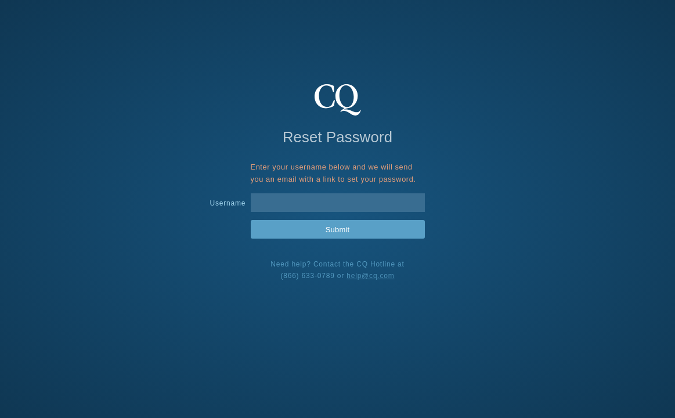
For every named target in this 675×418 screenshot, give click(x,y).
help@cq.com (370, 276)
